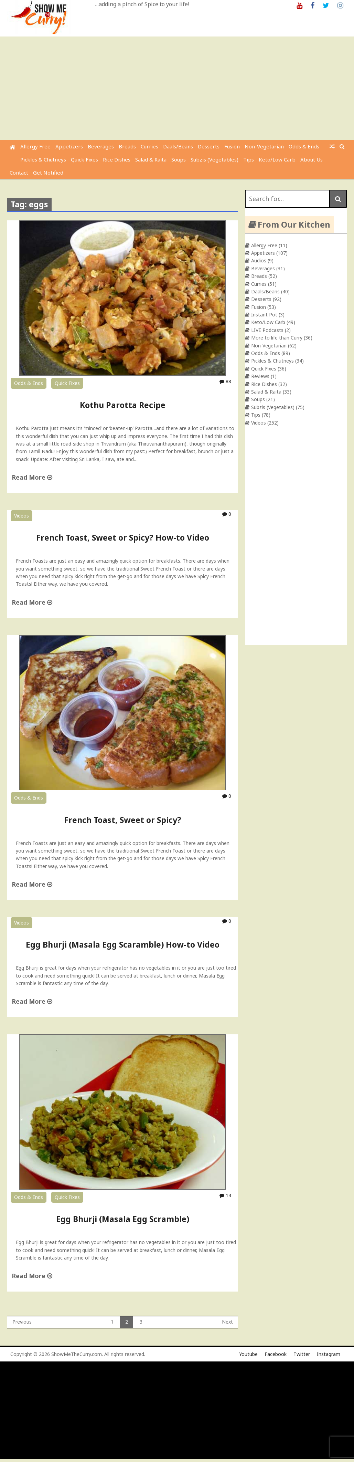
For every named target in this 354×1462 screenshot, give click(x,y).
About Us (311, 159)
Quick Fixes (84, 159)
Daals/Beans (178, 146)
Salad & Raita (151, 159)
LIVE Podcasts (267, 330)
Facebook (276, 1354)
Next (227, 1321)
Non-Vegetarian (264, 146)
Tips (248, 159)
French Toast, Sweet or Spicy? (122, 819)
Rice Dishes (116, 159)
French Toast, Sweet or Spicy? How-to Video (122, 537)
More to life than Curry (276, 337)
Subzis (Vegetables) (214, 159)
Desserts (208, 146)
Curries (149, 146)
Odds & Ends (304, 146)
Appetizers (69, 146)
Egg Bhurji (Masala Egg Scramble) (122, 1218)
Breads (127, 146)
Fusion (232, 146)
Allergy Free (35, 146)
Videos (21, 515)
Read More (32, 477)
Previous (22, 1321)
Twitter (301, 1354)
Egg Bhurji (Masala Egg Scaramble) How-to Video (122, 944)
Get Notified (48, 172)
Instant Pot (264, 314)
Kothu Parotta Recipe (122, 404)
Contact (19, 172)
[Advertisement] (178, 88)
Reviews (260, 376)
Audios (258, 260)
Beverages (101, 146)
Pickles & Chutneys (43, 159)
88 (225, 381)
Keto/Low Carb (277, 159)
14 (225, 1195)
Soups (178, 159)
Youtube (248, 1354)
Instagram (328, 1354)
